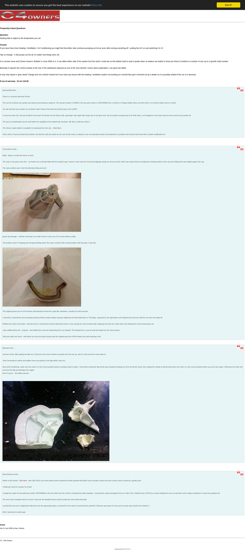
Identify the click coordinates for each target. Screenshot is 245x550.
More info (96, 5)
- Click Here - (57, 128)
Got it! (228, 5)
